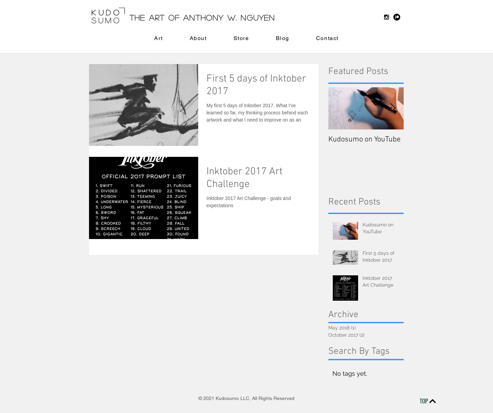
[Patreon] (396, 17)
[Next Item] (393, 108)
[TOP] (427, 401)
